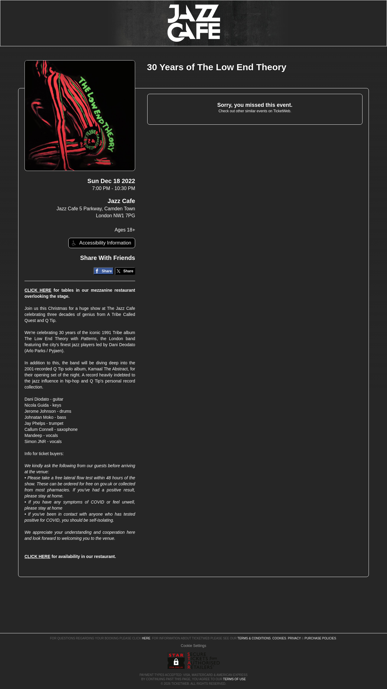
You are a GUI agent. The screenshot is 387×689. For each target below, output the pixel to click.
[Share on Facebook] (103, 271)
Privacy (294, 638)
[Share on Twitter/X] (125, 271)
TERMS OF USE (234, 679)
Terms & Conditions (254, 638)
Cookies (279, 638)
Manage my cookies (193, 646)
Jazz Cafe (121, 201)
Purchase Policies (320, 638)
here (146, 638)
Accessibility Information (100, 243)
